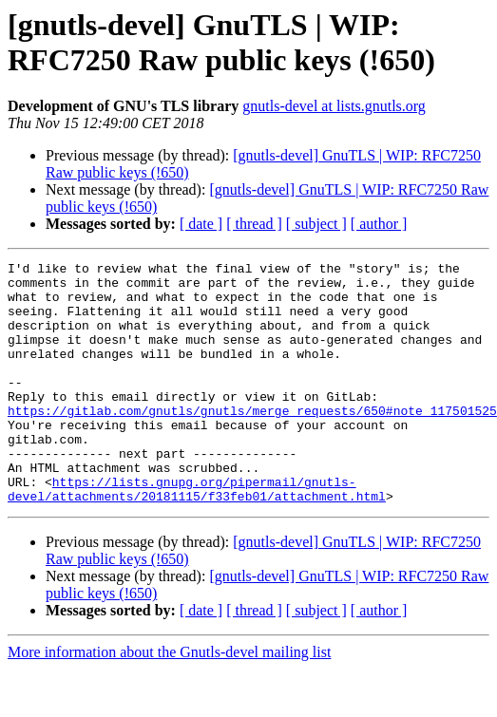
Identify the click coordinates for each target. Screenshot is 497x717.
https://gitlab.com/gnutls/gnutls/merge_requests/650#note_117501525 (252, 441)
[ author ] (379, 224)
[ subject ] (316, 224)
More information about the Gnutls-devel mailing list (169, 700)
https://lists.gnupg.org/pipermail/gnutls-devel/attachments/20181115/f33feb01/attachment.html (197, 536)
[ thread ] (254, 224)
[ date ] (201, 224)
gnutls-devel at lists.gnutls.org (334, 106)
